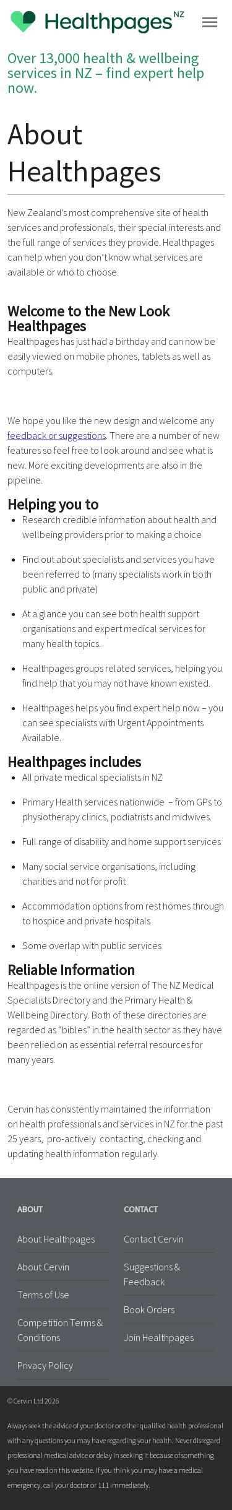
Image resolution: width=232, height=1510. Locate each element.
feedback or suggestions (56, 435)
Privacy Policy (45, 1365)
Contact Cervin (154, 1239)
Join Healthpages (159, 1337)
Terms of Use (43, 1294)
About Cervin (43, 1267)
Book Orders (149, 1309)
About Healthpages (56, 1239)
